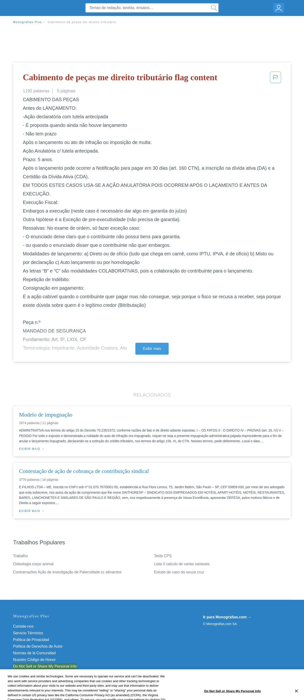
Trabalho (20, 556)
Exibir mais (152, 349)
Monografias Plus (27, 22)
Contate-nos (23, 626)
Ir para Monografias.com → (227, 617)
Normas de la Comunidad (34, 653)
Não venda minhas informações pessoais (47, 666)
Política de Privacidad (31, 640)
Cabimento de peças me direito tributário (82, 22)
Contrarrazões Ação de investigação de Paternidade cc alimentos (67, 572)
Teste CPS (163, 556)
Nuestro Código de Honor (34, 660)
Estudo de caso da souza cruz (179, 572)
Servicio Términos (28, 633)
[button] (275, 79)
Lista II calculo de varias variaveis (182, 564)
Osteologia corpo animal (33, 564)
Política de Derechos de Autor (38, 646)
